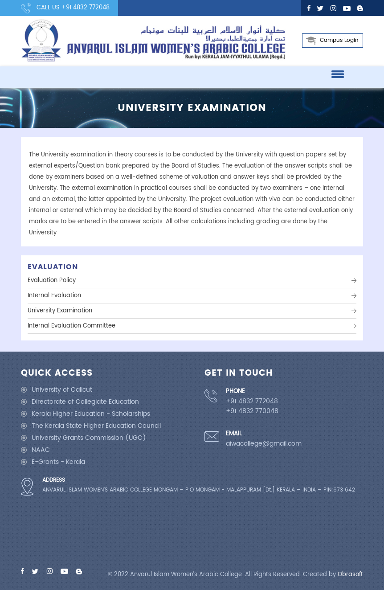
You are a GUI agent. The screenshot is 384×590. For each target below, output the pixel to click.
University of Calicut (62, 390)
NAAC (41, 450)
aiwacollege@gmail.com (264, 444)
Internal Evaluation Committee (71, 326)
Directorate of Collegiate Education (85, 402)
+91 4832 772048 (85, 7)
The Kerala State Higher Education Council (96, 426)
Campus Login (339, 40)
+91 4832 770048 (252, 411)
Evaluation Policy (52, 280)
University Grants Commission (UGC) (89, 438)
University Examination (60, 310)
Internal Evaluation (54, 295)
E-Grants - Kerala (58, 462)
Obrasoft (350, 574)
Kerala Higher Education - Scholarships (91, 414)
